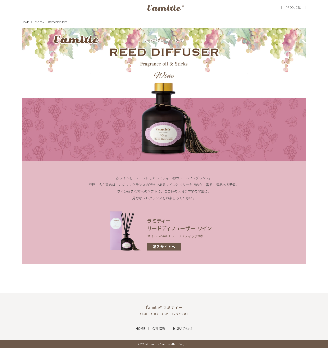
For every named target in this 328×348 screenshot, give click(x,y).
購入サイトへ (164, 246)
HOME (140, 328)
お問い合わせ (182, 328)
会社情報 (158, 328)
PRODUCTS (293, 7)
